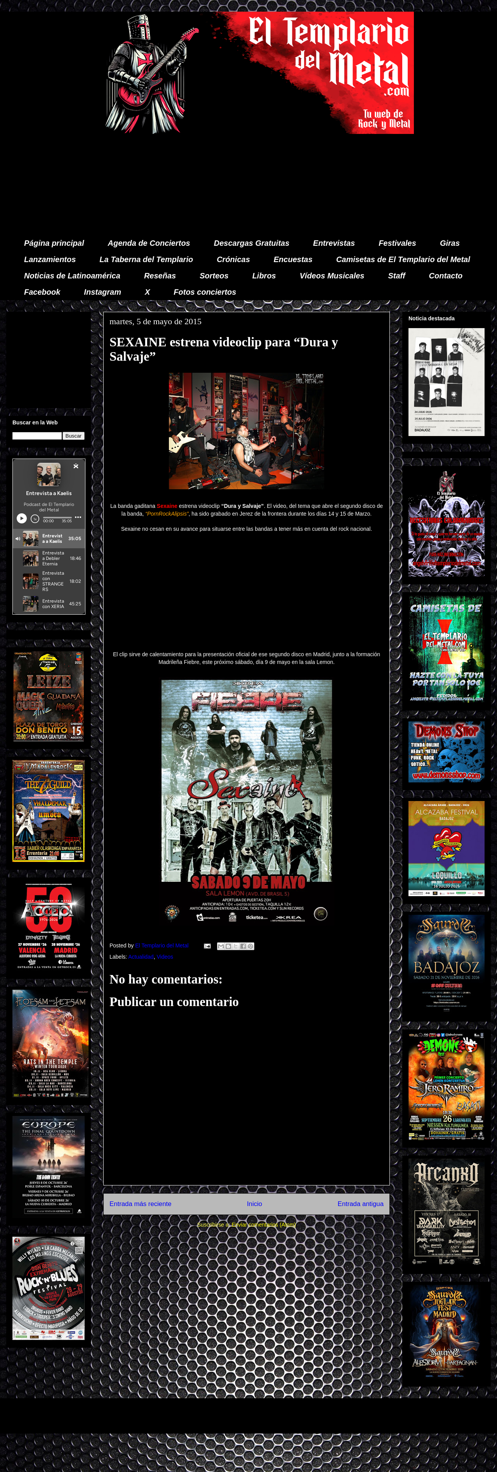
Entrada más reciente (140, 1204)
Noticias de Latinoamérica (72, 275)
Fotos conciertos (205, 292)
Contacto (446, 275)
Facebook (42, 292)
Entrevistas (334, 243)
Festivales (397, 243)
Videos (164, 957)
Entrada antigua (361, 1204)
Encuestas (293, 259)
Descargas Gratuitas (252, 243)
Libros (264, 275)
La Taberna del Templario (146, 259)
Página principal (54, 243)
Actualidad (140, 957)
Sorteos (214, 275)
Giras (450, 243)
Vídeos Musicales (332, 275)
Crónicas (233, 259)
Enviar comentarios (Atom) (263, 1225)
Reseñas (160, 275)
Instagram (102, 292)
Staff (396, 275)
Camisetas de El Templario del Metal (403, 259)
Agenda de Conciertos (149, 243)
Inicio (254, 1204)
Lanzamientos (50, 259)
